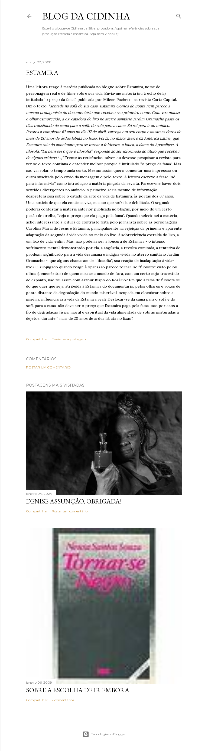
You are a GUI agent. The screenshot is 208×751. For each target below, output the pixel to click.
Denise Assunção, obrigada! (74, 501)
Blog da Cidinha (86, 16)
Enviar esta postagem (69, 339)
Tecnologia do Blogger (104, 734)
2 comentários (63, 700)
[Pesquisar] (179, 15)
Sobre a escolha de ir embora (77, 690)
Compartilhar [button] (37, 339)
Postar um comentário (48, 367)
